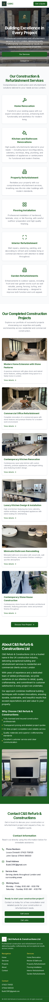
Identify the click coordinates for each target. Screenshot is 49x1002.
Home (4, 957)
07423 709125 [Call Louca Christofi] (27, 852)
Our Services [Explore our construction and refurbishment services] (24, 54)
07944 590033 (8, 988)
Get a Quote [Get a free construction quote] (40, 4)
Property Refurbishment (36, 964)
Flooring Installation (34, 967)
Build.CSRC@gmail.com (11, 991)
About (4, 967)
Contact (5, 970)
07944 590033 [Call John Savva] (24, 856)
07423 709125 (7, 985)
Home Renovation (34, 957)
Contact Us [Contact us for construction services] (24, 61)
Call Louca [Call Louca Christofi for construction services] (24, 914)
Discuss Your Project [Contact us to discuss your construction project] (24, 625)
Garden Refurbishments (36, 974)
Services (5, 961)
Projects (5, 964)
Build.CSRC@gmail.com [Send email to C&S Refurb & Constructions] (16, 864)
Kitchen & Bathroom (34, 961)
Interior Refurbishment (35, 970)
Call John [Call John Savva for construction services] (24, 920)
